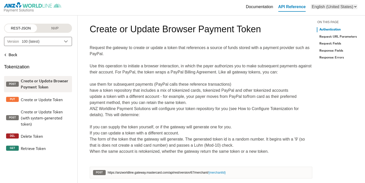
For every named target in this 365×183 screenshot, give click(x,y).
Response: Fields (331, 50)
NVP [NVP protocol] (55, 28)
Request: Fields (330, 43)
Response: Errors (331, 57)
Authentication (330, 29)
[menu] (334, 6)
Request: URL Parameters (338, 36)
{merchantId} (217, 172)
